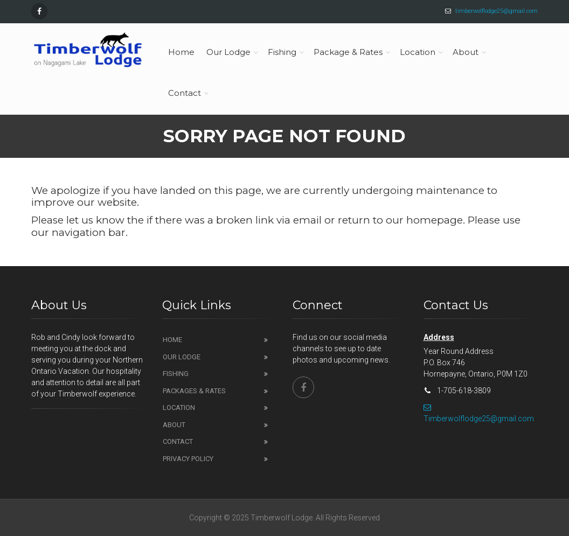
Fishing (176, 374)
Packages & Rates (194, 391)
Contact (178, 441)
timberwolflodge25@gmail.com (496, 11)
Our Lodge (181, 357)
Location (179, 407)
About (174, 425)
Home (172, 340)
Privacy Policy (188, 459)
